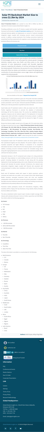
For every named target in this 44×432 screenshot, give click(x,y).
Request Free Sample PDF (29, 95)
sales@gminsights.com (13, 416)
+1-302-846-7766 (10, 411)
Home (2, 10)
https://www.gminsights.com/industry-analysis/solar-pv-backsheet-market (19, 137)
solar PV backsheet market (23, 31)
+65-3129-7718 (10, 413)
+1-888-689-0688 (13, 409)
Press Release (9, 10)
